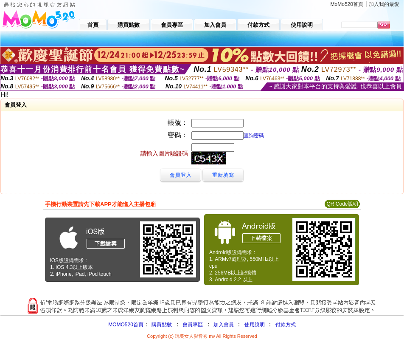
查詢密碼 (254, 136)
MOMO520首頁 (125, 325)
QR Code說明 (342, 204)
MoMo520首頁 (347, 4)
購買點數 (161, 325)
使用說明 (254, 325)
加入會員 (223, 325)
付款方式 (285, 325)
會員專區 (192, 325)
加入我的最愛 (384, 4)
